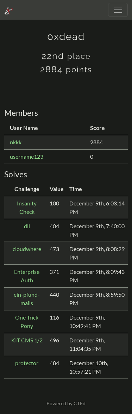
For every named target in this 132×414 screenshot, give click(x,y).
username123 (26, 156)
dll (27, 226)
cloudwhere (27, 248)
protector (26, 363)
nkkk (15, 142)
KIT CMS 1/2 (27, 340)
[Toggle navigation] (118, 10)
